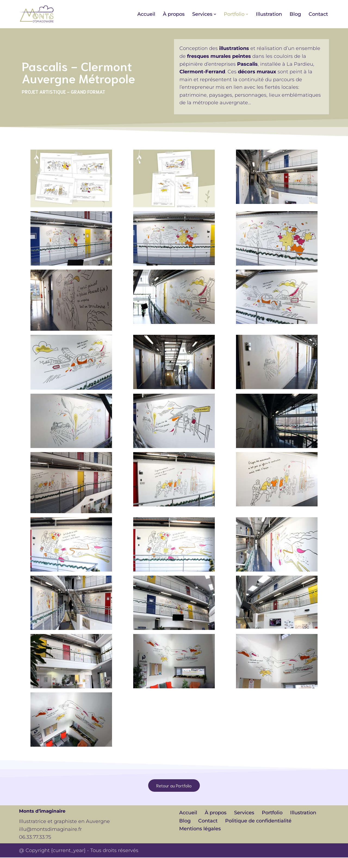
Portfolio (272, 813)
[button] (215, 14)
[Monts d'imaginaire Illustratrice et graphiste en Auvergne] (36, 14)
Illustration (269, 14)
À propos (174, 14)
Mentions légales (200, 829)
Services (244, 813)
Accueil (146, 14)
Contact (318, 14)
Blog (295, 14)
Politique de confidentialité (258, 821)
